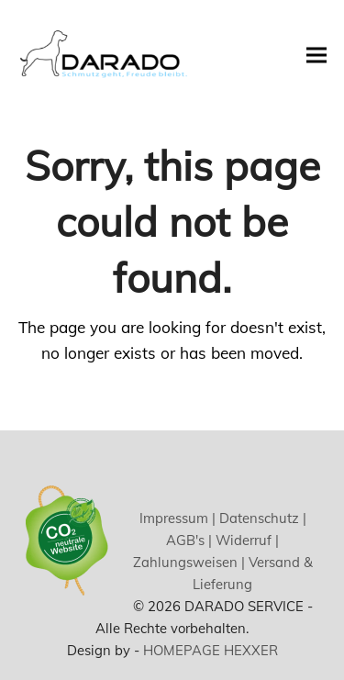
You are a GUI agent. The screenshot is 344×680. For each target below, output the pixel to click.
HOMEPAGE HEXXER (210, 650)
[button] (316, 54)
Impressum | (177, 518)
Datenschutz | (261, 518)
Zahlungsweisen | (189, 562)
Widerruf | (245, 540)
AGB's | (189, 540)
